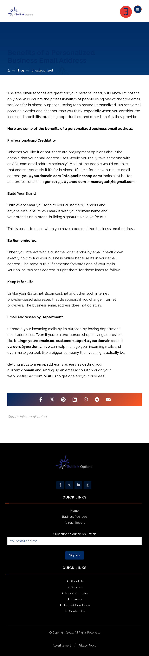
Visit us (50, 376)
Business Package (74, 516)
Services (74, 587)
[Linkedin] (78, 485)
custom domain (20, 370)
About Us (74, 581)
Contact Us (75, 611)
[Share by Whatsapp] (85, 399)
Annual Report (75, 522)
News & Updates (74, 593)
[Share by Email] (108, 399)
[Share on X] (52, 399)
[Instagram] (87, 485)
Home (74, 510)
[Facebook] (60, 485)
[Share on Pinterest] (63, 399)
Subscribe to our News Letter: (74, 538)
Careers (74, 599)
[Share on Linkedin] (74, 399)
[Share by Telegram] (97, 399)
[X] (69, 485)
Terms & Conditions (74, 605)
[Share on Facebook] (40, 399)
